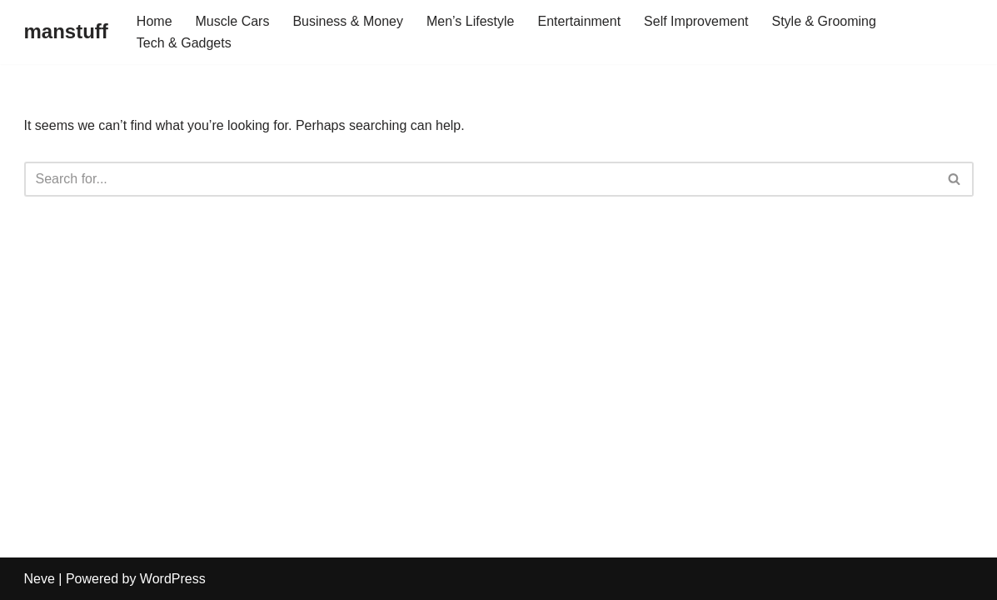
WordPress (173, 579)
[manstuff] (66, 32)
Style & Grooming (823, 21)
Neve (39, 579)
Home (154, 21)
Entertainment (579, 21)
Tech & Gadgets (184, 43)
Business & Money (347, 21)
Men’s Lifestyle (470, 21)
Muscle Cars (233, 21)
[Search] (480, 179)
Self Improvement (696, 21)
